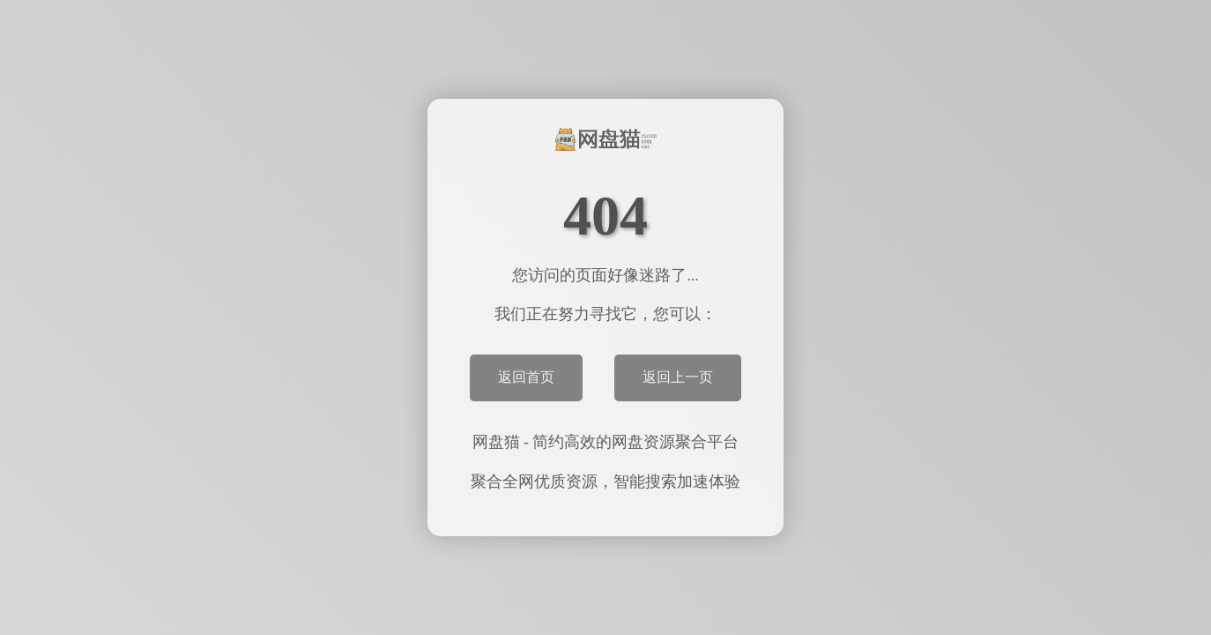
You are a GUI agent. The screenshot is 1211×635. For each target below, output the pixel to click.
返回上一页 (678, 377)
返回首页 (526, 377)
